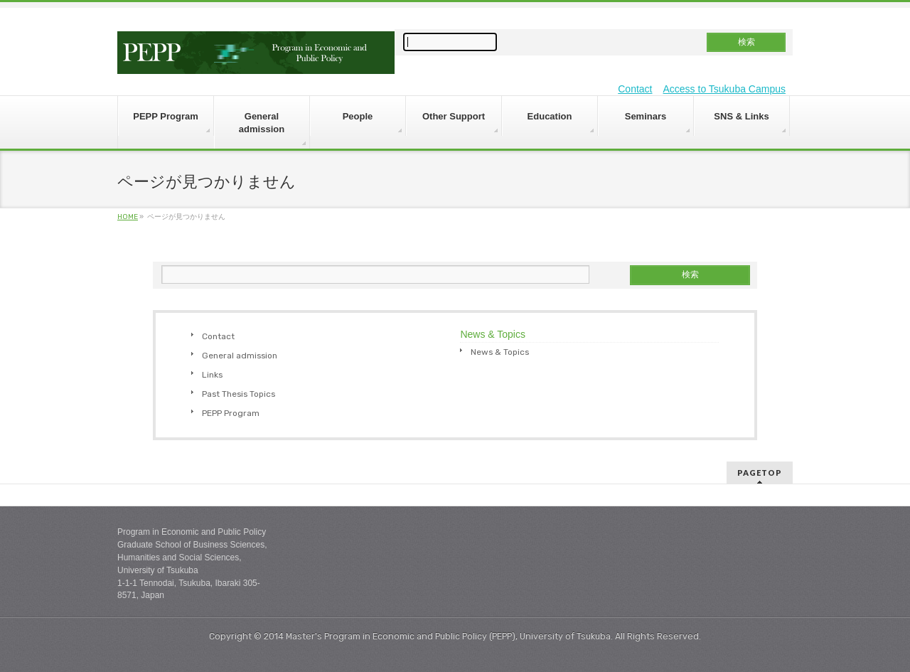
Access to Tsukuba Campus (724, 89)
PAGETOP (759, 472)
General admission (239, 356)
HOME (127, 217)
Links (212, 375)
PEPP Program (230, 413)
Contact (635, 89)
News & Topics (500, 352)
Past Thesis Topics (238, 394)
